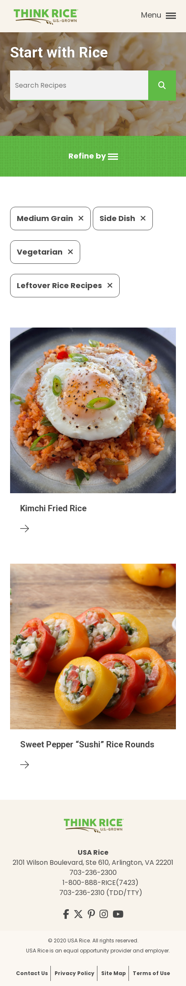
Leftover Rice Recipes (65, 285)
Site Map (113, 973)
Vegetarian (45, 252)
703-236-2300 (93, 872)
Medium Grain (50, 218)
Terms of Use (151, 973)
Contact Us (32, 973)
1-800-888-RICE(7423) (101, 882)
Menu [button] (158, 15)
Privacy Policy (74, 973)
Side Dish (123, 218)
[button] (93, 156)
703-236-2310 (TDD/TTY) (100, 893)
